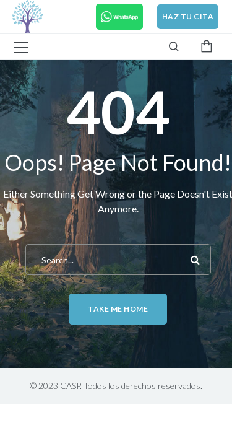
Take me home (118, 308)
